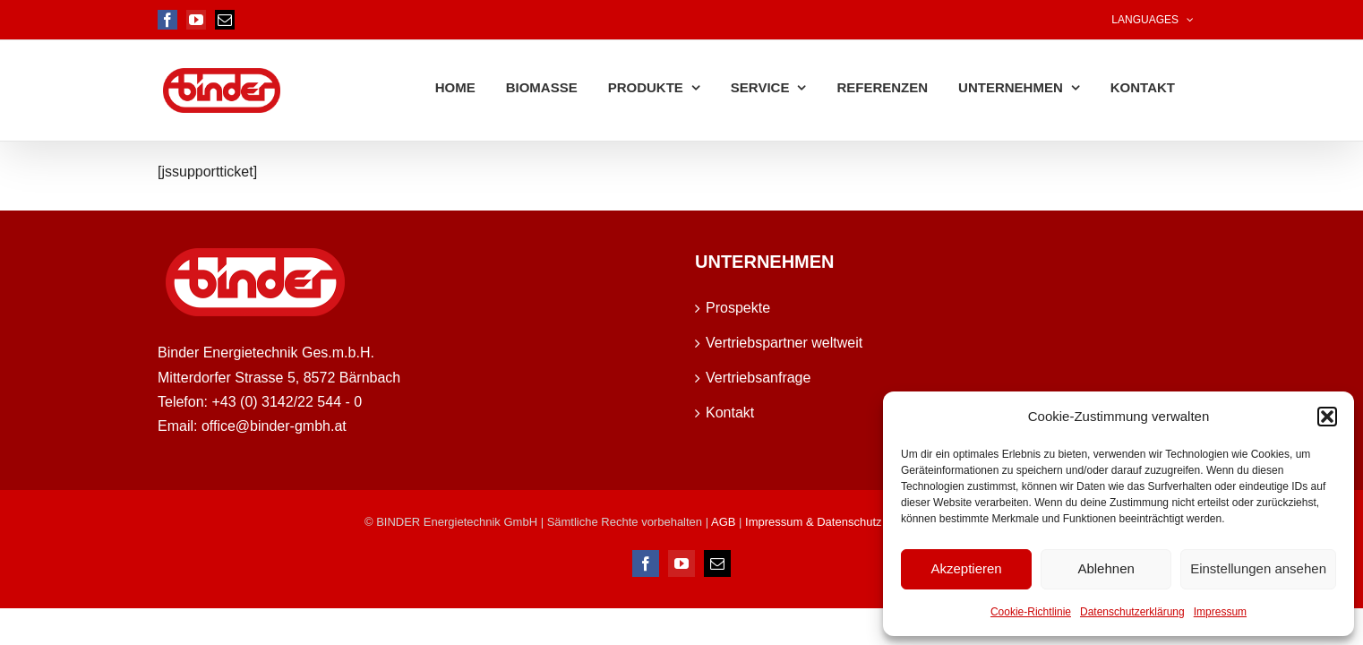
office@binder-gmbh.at (274, 426)
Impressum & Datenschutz (813, 522)
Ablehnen (1105, 568)
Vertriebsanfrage (758, 377)
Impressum (1220, 612)
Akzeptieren (965, 568)
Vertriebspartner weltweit (784, 342)
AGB (725, 522)
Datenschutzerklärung (1132, 612)
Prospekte (738, 307)
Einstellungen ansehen (1258, 568)
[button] (1327, 417)
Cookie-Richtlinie (1030, 612)
